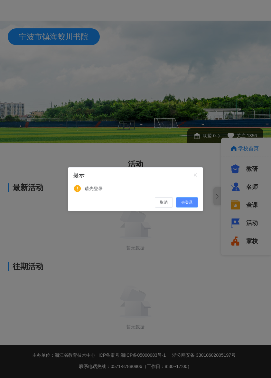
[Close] (195, 175)
